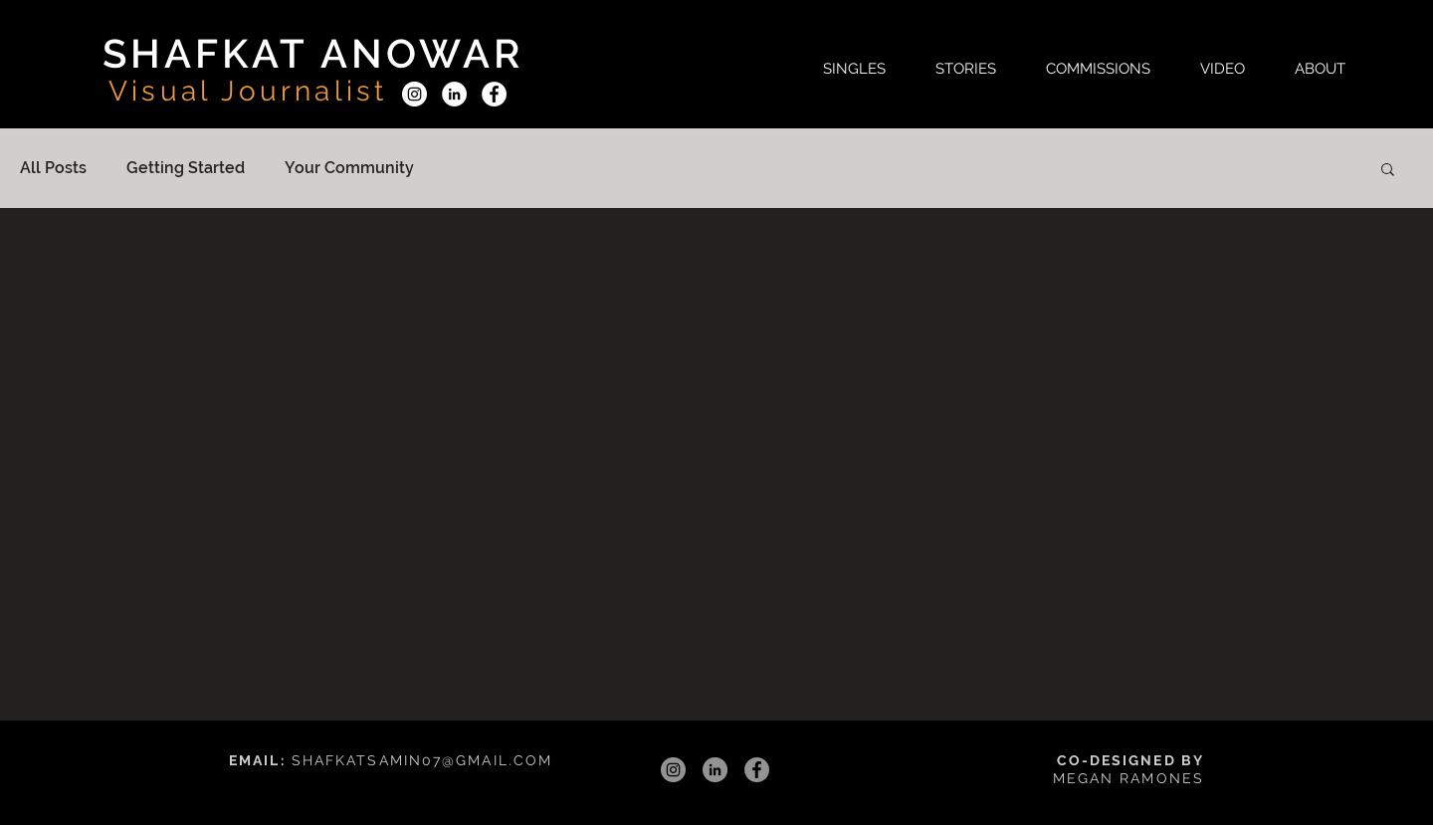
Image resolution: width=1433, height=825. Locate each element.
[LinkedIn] (454, 94)
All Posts (53, 167)
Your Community (349, 167)
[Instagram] (414, 94)
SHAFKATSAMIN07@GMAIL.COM (422, 760)
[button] (854, 69)
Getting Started (185, 167)
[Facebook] (494, 94)
